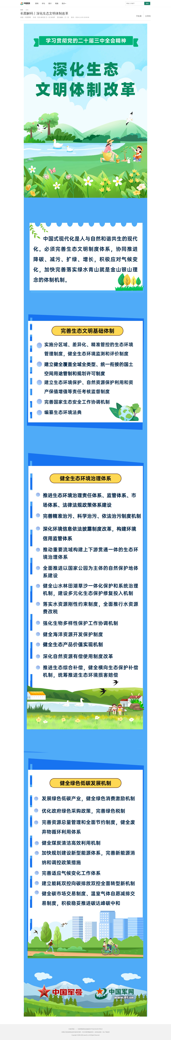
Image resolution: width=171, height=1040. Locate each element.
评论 (43, 3)
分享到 (148, 16)
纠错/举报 (71, 1029)
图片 (50, 3)
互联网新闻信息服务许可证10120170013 (90, 1029)
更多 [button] (64, 3)
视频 (56, 3)
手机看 (139, 16)
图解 (21, 10)
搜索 (147, 3)
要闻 (36, 3)
